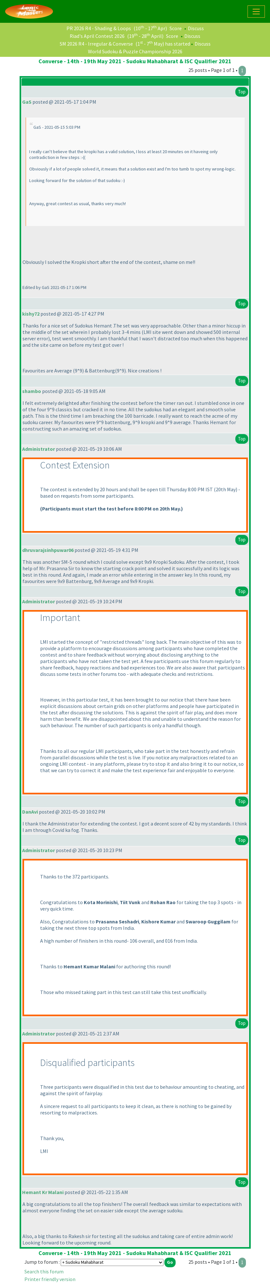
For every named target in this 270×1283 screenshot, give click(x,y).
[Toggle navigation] (256, 11)
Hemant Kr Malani (43, 1192)
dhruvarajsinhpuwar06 (48, 550)
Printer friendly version (49, 1279)
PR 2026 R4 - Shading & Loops (98, 28)
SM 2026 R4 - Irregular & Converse (96, 43)
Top (242, 92)
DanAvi (30, 811)
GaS (26, 102)
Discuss (196, 28)
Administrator (38, 449)
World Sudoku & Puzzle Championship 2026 (135, 51)
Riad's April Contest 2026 (97, 36)
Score (176, 28)
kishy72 (30, 313)
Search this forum (44, 1271)
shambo (31, 391)
